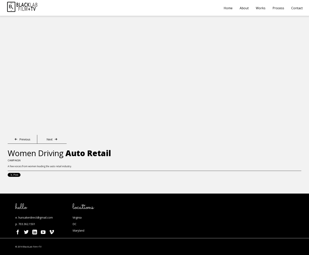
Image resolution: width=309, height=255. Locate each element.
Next (52, 139)
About (244, 8)
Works (260, 8)
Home (228, 8)
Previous (22, 139)
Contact (297, 8)
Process (278, 8)
